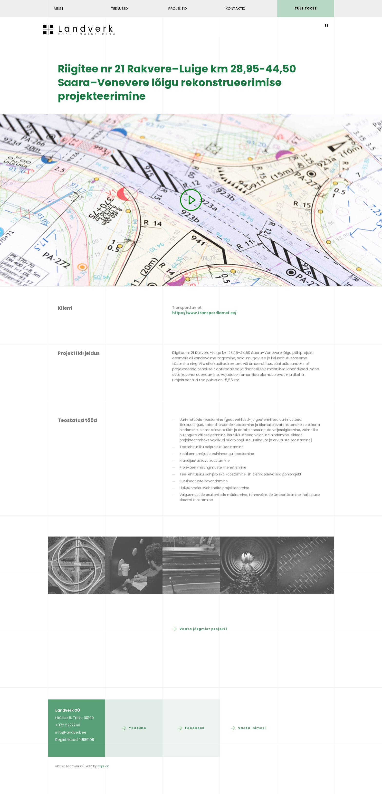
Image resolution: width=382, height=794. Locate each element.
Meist (59, 8)
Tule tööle (306, 8)
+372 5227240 (67, 742)
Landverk (87, 30)
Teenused (119, 8)
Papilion (103, 784)
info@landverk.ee (70, 750)
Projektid (177, 8)
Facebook (194, 745)
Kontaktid (235, 8)
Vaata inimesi (252, 745)
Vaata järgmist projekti (203, 646)
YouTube (137, 745)
